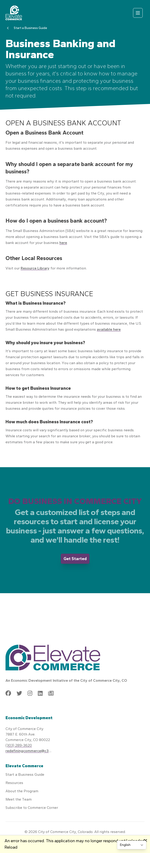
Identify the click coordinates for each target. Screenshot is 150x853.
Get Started (75, 558)
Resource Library (35, 268)
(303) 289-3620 (19, 745)
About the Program (22, 791)
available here (109, 329)
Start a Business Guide (30, 28)
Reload (11, 847)
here (63, 242)
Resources (14, 783)
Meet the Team (19, 799)
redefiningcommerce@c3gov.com (28, 751)
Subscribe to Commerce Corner (32, 807)
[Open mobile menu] (138, 13)
